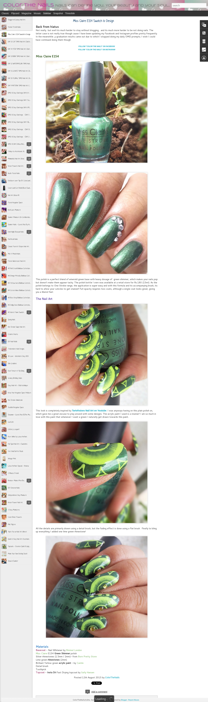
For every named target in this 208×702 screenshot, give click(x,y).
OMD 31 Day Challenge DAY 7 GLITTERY (21, 100)
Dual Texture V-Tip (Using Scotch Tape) (20, 371)
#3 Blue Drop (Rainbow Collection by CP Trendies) (24, 298)
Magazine (27, 13)
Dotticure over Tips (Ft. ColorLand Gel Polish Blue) (24, 181)
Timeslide (70, 13)
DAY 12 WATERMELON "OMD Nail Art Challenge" (24, 64)
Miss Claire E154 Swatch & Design (19, 34)
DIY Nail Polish (12, 342)
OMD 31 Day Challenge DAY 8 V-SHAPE (21, 93)
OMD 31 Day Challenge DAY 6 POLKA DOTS (22, 108)
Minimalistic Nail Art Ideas (16, 159)
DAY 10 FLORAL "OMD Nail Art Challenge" (21, 78)
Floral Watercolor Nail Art (17, 261)
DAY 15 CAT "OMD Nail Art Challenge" (20, 42)
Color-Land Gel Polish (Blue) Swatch (19, 188)
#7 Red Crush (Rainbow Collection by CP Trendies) (24, 268)
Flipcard (15, 13)
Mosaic (37, 13)
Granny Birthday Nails (15, 378)
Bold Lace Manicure (14, 210)
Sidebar (47, 13)
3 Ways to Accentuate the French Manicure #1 (23, 151)
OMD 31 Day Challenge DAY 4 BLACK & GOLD (23, 122)
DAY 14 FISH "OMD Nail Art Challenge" (20, 49)
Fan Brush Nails (13, 239)
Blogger (124, 700)
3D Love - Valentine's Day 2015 (18, 356)
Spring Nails (11, 320)
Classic (5, 13)
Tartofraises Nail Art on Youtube (88, 410)
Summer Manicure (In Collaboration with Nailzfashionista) (26, 217)
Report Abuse (133, 700)
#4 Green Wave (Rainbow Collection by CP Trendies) (25, 290)
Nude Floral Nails (14, 173)
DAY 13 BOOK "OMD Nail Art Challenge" (20, 56)
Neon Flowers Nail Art (15, 166)
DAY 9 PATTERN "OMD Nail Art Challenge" (22, 86)
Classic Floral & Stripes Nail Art (18, 247)
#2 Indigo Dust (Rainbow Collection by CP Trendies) (24, 305)
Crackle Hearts (13, 334)
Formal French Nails (14, 27)
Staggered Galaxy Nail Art (16, 20)
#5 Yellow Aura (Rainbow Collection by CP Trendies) (25, 283)
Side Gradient (12, 364)
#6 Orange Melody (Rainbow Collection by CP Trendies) (26, 276)
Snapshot (58, 13)
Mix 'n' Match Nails (14, 254)
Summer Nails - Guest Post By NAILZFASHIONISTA (25, 225)
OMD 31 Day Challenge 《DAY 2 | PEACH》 (22, 137)
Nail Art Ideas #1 (13, 195)
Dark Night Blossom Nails (16, 232)
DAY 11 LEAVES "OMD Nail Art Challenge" (21, 71)
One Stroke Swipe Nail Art (16, 327)
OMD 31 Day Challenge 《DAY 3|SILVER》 (22, 130)
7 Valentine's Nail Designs (16, 349)
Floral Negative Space (15, 203)
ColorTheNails (112, 677)
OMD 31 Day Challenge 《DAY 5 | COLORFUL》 (23, 115)
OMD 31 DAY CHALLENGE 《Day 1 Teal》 (22, 144)
